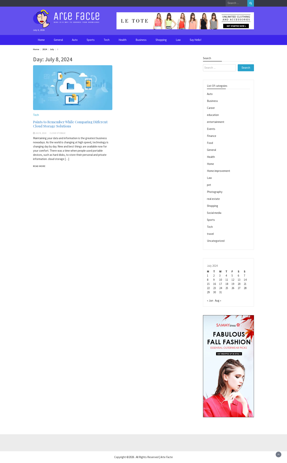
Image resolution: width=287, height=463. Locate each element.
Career (211, 108)
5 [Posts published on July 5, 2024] (232, 275)
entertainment (215, 122)
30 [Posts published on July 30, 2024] (214, 292)
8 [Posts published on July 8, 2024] (207, 280)
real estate (213, 199)
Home (41, 40)
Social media (214, 213)
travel (210, 234)
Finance (211, 136)
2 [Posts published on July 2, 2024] (213, 275)
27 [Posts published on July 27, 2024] (239, 288)
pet (209, 185)
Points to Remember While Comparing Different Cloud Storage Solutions (70, 124)
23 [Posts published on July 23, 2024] (214, 288)
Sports (91, 40)
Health (123, 40)
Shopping (161, 40)
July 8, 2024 (40, 133)
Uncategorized (216, 241)
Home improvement (218, 171)
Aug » (218, 300)
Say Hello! (195, 40)
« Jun (210, 300)
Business (141, 40)
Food (210, 143)
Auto (75, 40)
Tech (107, 40)
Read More (39, 166)
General (58, 40)
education (213, 115)
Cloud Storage (58, 133)
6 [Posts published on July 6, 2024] (238, 275)
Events (211, 129)
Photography (214, 192)
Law (178, 40)
